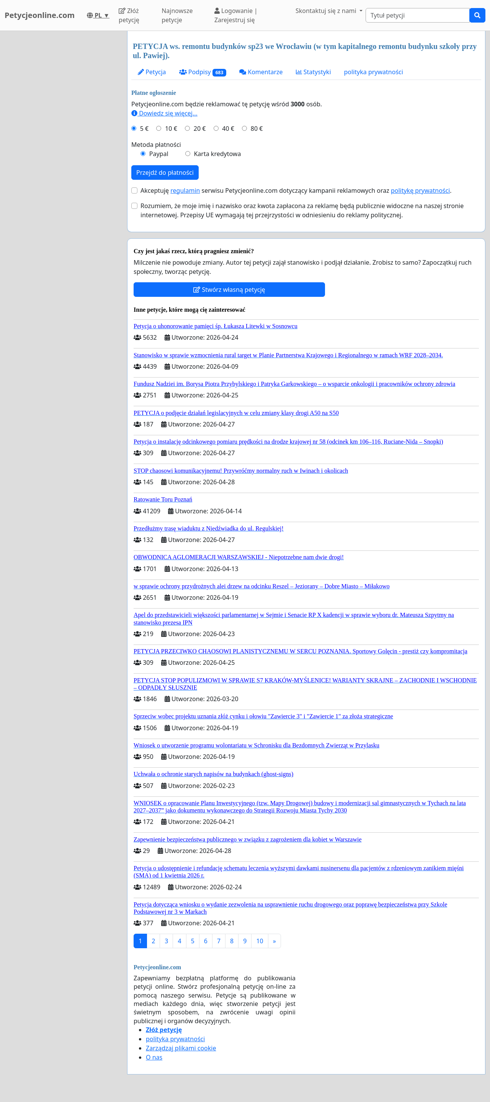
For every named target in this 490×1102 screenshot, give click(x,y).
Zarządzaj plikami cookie (181, 1048)
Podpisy (203, 72)
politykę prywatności (420, 190)
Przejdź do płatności (165, 172)
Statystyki (313, 72)
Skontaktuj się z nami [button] (327, 11)
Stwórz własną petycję (229, 289)
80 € (257, 128)
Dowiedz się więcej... (164, 113)
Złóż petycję (129, 15)
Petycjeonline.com (40, 15)
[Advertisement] (61, 145)
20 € (200, 128)
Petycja (152, 72)
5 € (144, 128)
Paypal (158, 154)
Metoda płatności (156, 144)
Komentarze (261, 72)
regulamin (185, 190)
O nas (154, 1057)
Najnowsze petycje (177, 15)
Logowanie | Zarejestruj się (236, 15)
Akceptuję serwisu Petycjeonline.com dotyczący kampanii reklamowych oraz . (296, 190)
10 (259, 941)
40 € (228, 128)
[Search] (418, 15)
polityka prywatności (373, 72)
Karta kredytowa (217, 154)
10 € (171, 128)
